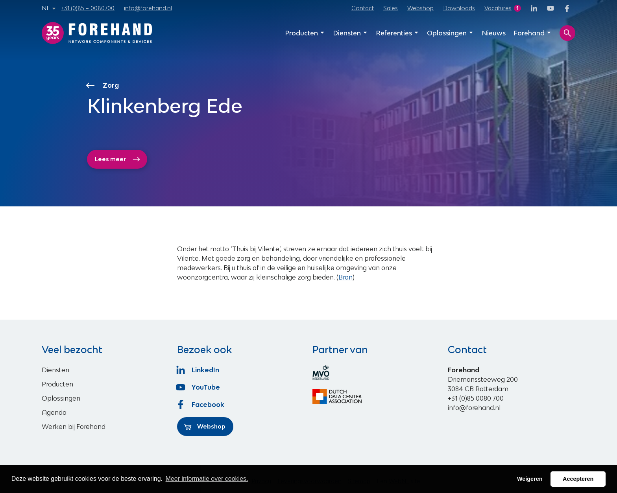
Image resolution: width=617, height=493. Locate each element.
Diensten (350, 33)
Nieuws (494, 33)
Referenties (397, 33)
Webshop (420, 8)
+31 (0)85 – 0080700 (88, 8)
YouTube (198, 387)
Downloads (459, 8)
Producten (305, 33)
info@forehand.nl (148, 8)
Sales (390, 8)
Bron (345, 277)
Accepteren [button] (578, 479)
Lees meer (117, 159)
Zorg (103, 85)
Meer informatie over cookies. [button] (207, 478)
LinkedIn (198, 370)
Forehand (533, 33)
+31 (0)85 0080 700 (476, 398)
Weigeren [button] (530, 479)
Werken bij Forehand (73, 426)
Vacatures (498, 8)
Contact (362, 8)
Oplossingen (450, 33)
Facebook (200, 404)
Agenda (54, 412)
